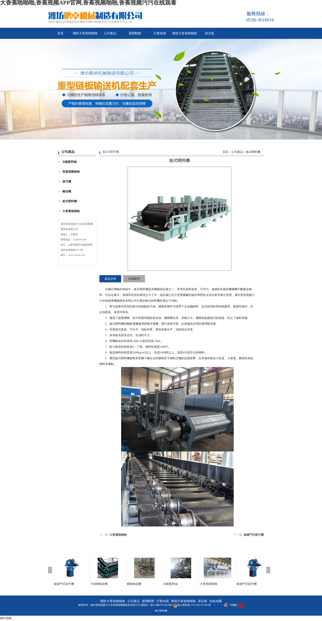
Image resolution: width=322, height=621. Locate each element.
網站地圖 (6, 618)
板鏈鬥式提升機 (254, 534)
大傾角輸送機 (99, 583)
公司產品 (110, 33)
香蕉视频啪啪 (71, 171)
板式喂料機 (69, 201)
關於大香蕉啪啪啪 (85, 33)
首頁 (60, 33)
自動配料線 (69, 161)
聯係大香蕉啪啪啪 (184, 33)
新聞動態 (135, 33)
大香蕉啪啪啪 (71, 211)
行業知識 (160, 33)
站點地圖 (215, 601)
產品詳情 (110, 278)
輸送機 (66, 191)
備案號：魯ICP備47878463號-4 (157, 605)
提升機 (66, 181)
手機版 (233, 605)
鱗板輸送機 (134, 583)
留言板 (209, 33)
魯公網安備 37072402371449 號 (192, 605)
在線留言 (134, 278)
